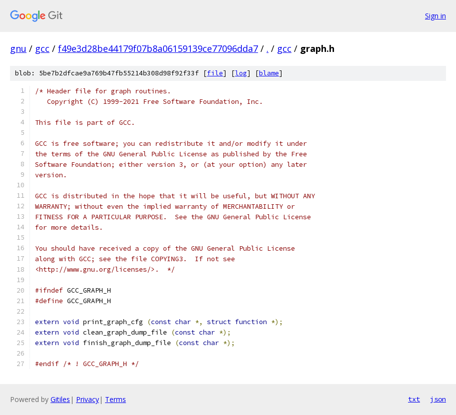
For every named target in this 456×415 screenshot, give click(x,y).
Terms (115, 399)
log (241, 73)
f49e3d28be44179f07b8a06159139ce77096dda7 (158, 48)
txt (414, 399)
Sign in (435, 15)
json (438, 399)
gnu (18, 48)
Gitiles (60, 399)
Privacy (87, 399)
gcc (42, 48)
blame (269, 73)
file (215, 73)
